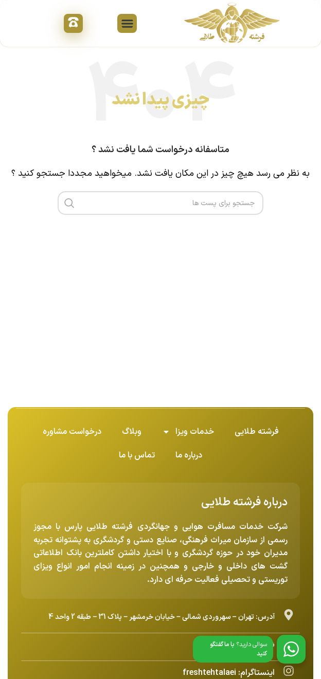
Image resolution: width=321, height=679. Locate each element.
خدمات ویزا (188, 432)
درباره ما (188, 455)
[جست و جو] (160, 203)
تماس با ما (137, 455)
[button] (127, 23)
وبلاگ (131, 432)
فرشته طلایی (257, 432)
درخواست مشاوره (72, 432)
